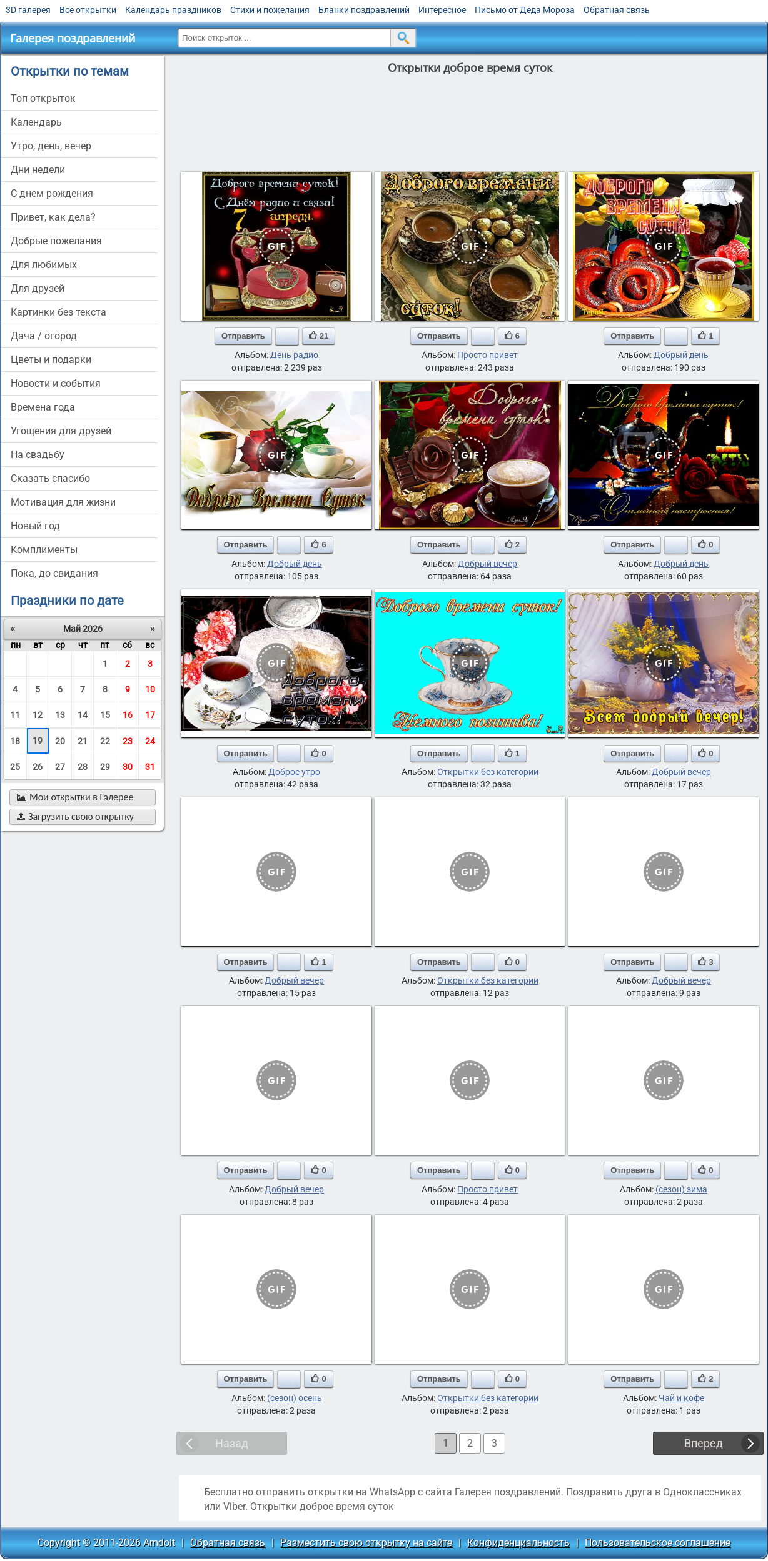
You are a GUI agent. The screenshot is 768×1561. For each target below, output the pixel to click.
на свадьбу (37, 455)
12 (38, 715)
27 (60, 767)
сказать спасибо (50, 478)
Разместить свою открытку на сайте (366, 1543)
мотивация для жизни (63, 502)
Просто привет (487, 355)
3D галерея (28, 10)
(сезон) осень (294, 1398)
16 (128, 715)
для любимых (44, 265)
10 (150, 689)
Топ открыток (43, 98)
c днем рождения (52, 193)
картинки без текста (58, 312)
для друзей (37, 288)
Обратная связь (617, 10)
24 (150, 741)
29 (105, 767)
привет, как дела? (53, 217)
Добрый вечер (487, 564)
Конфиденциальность (518, 1543)
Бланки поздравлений (364, 10)
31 (150, 767)
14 (83, 715)
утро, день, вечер (51, 146)
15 (105, 715)
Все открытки (87, 10)
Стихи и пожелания (270, 10)
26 (38, 767)
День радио (294, 355)
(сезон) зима (681, 1189)
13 (60, 715)
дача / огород (44, 336)
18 (15, 741)
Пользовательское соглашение (657, 1543)
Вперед (703, 1443)
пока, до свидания (54, 573)
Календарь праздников (173, 10)
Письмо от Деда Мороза (525, 10)
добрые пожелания (56, 241)
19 (38, 741)
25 (15, 767)
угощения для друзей (61, 431)
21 (83, 741)
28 (83, 767)
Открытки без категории (487, 772)
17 (150, 715)
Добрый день (681, 355)
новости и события (56, 383)
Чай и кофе (681, 1398)
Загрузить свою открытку (75, 816)
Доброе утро (294, 772)
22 (105, 741)
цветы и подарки (51, 360)
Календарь (36, 122)
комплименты (44, 550)
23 (128, 741)
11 (15, 715)
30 (128, 767)
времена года (43, 407)
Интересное (442, 10)
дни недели (38, 170)
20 (60, 741)
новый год (35, 526)
